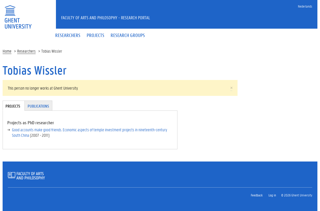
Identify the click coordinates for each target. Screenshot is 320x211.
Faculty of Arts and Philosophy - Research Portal (105, 17)
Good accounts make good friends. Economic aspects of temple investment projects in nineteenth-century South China (89, 132)
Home (7, 51)
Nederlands (305, 6)
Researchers (26, 51)
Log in (272, 195)
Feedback (257, 195)
